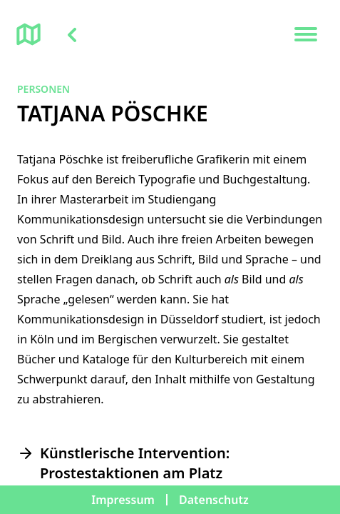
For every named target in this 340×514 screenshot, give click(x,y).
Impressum (123, 500)
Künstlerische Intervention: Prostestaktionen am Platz (135, 463)
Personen (43, 89)
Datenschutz (214, 500)
